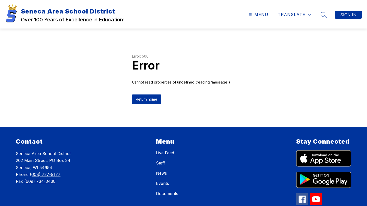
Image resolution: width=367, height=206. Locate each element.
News (161, 173)
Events (162, 183)
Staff (160, 163)
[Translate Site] (294, 14)
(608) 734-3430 (40, 181)
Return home (146, 99)
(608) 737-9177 (45, 174)
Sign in (348, 14)
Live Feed (165, 152)
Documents (167, 193)
